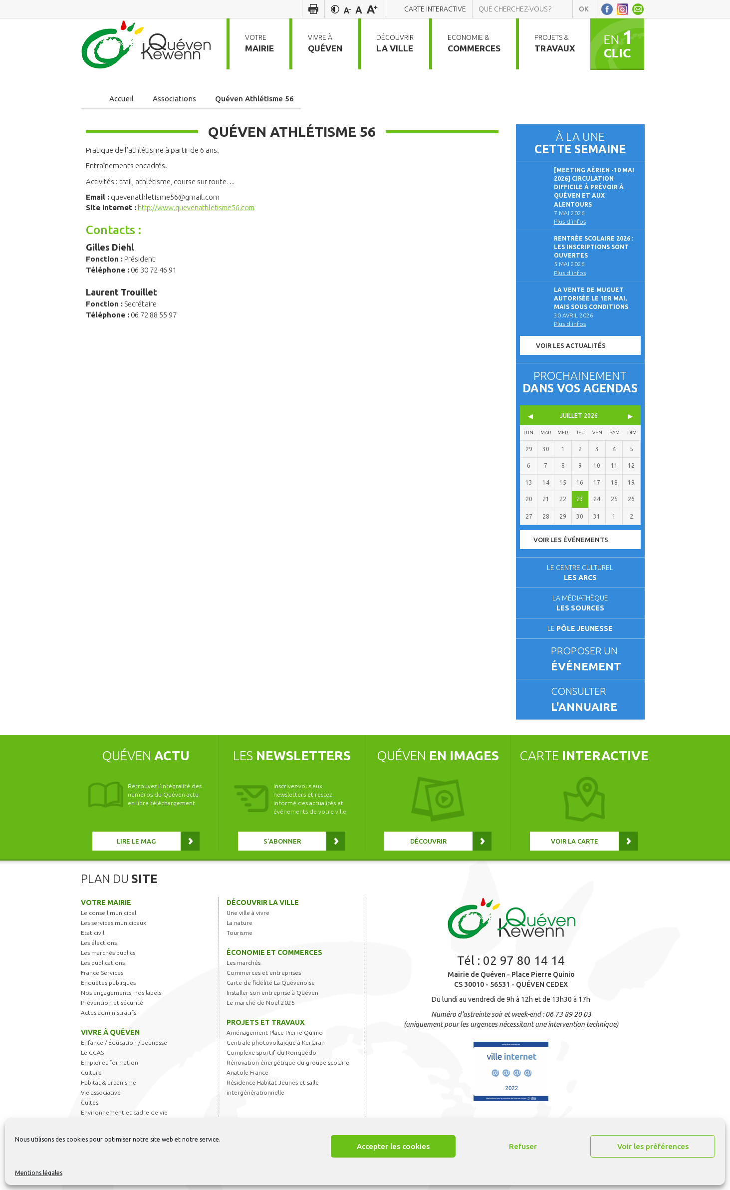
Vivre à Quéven (110, 1032)
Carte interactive (435, 9)
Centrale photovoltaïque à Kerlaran (276, 1042)
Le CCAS (92, 1052)
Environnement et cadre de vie (124, 1112)
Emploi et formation (109, 1062)
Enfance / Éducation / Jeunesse (124, 1042)
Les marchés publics (108, 952)
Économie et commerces (274, 952)
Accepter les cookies (393, 1146)
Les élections (99, 942)
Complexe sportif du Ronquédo (271, 1052)
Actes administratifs (108, 1012)
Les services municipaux (113, 922)
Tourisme (239, 932)
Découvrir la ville (263, 902)
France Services (102, 972)
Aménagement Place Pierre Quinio (275, 1032)
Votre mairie (106, 902)
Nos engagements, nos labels (121, 992)
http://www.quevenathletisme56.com (200, 207)
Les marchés (243, 962)
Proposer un (593, 659)
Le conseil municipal (108, 912)
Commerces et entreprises (264, 972)
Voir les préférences (653, 1146)
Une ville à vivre (248, 912)
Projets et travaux (265, 1022)
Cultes (89, 1102)
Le (580, 628)
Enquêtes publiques (108, 982)
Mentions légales (38, 1173)
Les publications (103, 962)
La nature (239, 922)
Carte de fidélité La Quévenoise (271, 982)
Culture (91, 1072)
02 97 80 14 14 (524, 960)
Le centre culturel (580, 573)
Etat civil (92, 932)
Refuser (523, 1146)
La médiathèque (580, 603)
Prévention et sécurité (112, 1002)
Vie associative (101, 1092)
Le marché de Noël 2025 (261, 1002)
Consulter (593, 699)
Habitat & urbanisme (108, 1082)
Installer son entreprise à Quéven (272, 992)
